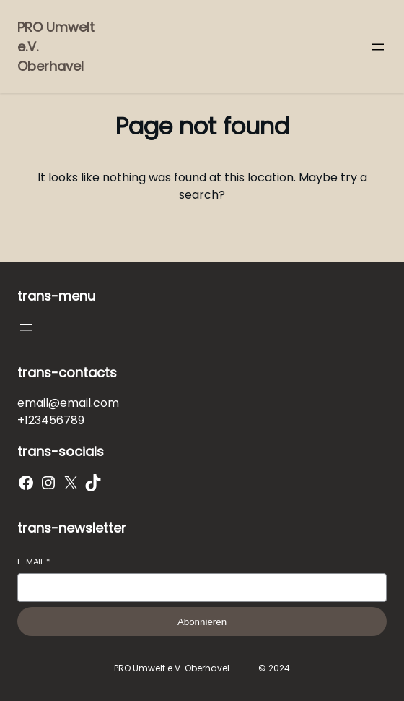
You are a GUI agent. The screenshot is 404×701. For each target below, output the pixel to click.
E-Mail (33, 561)
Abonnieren (202, 621)
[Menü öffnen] (378, 47)
